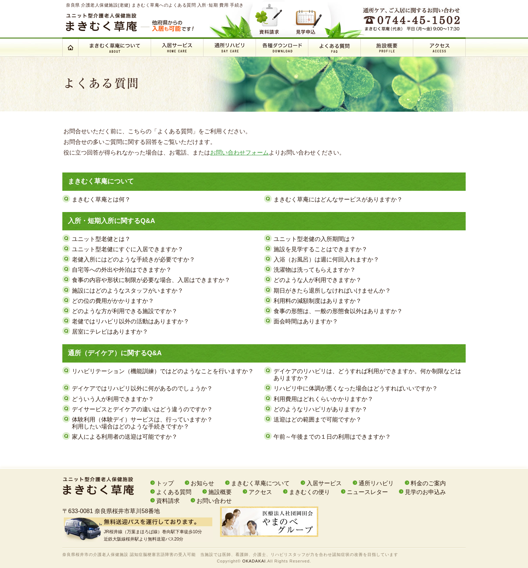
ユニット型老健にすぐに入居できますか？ (127, 249)
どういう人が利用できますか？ (113, 399)
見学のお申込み (425, 492)
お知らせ (202, 483)
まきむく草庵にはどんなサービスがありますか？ (338, 199)
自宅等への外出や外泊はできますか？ (122, 270)
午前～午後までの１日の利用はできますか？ (332, 437)
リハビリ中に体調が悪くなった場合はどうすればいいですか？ (356, 388)
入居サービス (324, 483)
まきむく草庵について (260, 483)
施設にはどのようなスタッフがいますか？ (127, 290)
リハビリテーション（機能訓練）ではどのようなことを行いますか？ (163, 371)
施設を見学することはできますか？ (320, 249)
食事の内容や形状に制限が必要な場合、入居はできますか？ (151, 280)
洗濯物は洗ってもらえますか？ (315, 270)
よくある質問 (173, 492)
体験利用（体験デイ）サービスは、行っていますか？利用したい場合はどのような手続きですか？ (142, 423)
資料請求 (273, 18)
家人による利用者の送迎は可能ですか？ (124, 437)
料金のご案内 (428, 483)
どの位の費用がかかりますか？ (113, 301)
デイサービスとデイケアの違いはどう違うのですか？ (142, 409)
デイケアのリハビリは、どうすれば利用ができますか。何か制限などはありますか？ (367, 374)
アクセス (260, 492)
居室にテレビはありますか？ (110, 331)
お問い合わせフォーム (239, 152)
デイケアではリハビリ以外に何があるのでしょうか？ (142, 388)
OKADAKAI (254, 561)
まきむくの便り (309, 492)
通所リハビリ (376, 483)
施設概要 (220, 492)
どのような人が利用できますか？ (318, 280)
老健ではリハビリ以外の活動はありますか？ (130, 321)
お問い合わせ (214, 501)
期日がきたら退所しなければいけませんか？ (332, 290)
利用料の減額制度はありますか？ (318, 301)
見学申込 (309, 18)
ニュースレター (367, 492)
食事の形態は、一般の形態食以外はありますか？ (338, 311)
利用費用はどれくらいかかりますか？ (323, 399)
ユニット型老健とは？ (101, 239)
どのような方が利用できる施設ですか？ (124, 311)
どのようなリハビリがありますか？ (320, 409)
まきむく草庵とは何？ (101, 199)
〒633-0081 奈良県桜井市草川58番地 (111, 511)
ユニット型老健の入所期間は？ (315, 239)
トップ (165, 483)
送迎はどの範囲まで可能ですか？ (318, 419)
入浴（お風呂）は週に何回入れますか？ (326, 259)
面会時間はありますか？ (306, 321)
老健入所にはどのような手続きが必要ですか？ (133, 259)
